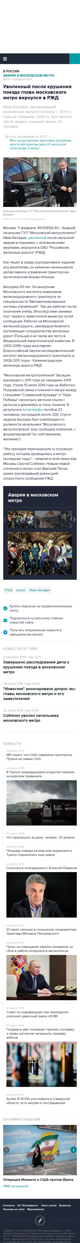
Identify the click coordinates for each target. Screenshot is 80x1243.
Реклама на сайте (14, 1209)
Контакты (9, 1205)
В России (11, 71)
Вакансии (65, 1205)
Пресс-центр (49, 1205)
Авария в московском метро (28, 76)
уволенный (37, 238)
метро (20, 590)
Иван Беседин (40, 590)
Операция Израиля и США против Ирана (38, 1180)
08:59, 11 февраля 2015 (17, 79)
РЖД (8, 590)
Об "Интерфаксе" (28, 1205)
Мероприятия (35, 1209)
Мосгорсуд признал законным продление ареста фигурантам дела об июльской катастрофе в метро (40, 144)
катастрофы (33, 410)
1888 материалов (15, 1186)
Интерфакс (40, 58)
